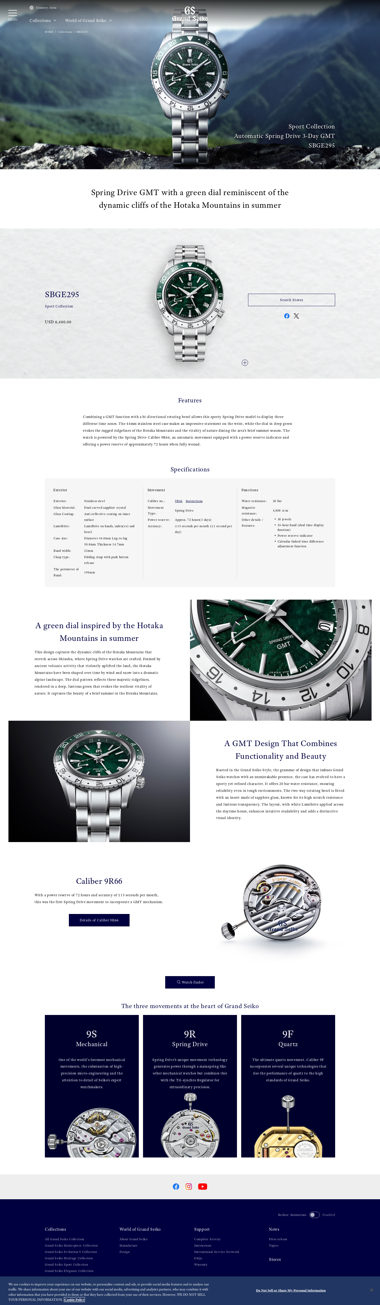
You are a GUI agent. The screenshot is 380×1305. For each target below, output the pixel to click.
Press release (278, 1239)
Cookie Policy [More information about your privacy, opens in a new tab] (74, 1300)
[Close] (371, 1290)
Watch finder (190, 982)
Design (125, 1252)
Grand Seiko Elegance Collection (69, 1271)
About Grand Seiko (134, 1239)
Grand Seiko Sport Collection (66, 1264)
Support (202, 1229)
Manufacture (129, 1245)
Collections (43, 20)
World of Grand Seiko (88, 20)
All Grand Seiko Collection (64, 1239)
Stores (275, 1259)
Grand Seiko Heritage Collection (69, 1258)
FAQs (198, 1258)
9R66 (179, 501)
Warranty (201, 1264)
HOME (49, 32)
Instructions (194, 501)
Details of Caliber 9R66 (99, 920)
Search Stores (291, 299)
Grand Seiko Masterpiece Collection (71, 1245)
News (274, 1229)
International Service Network (216, 1252)
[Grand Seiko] (190, 13)
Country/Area (43, 8)
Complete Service (207, 1239)
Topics (273, 1245)
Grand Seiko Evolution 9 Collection (71, 1252)
